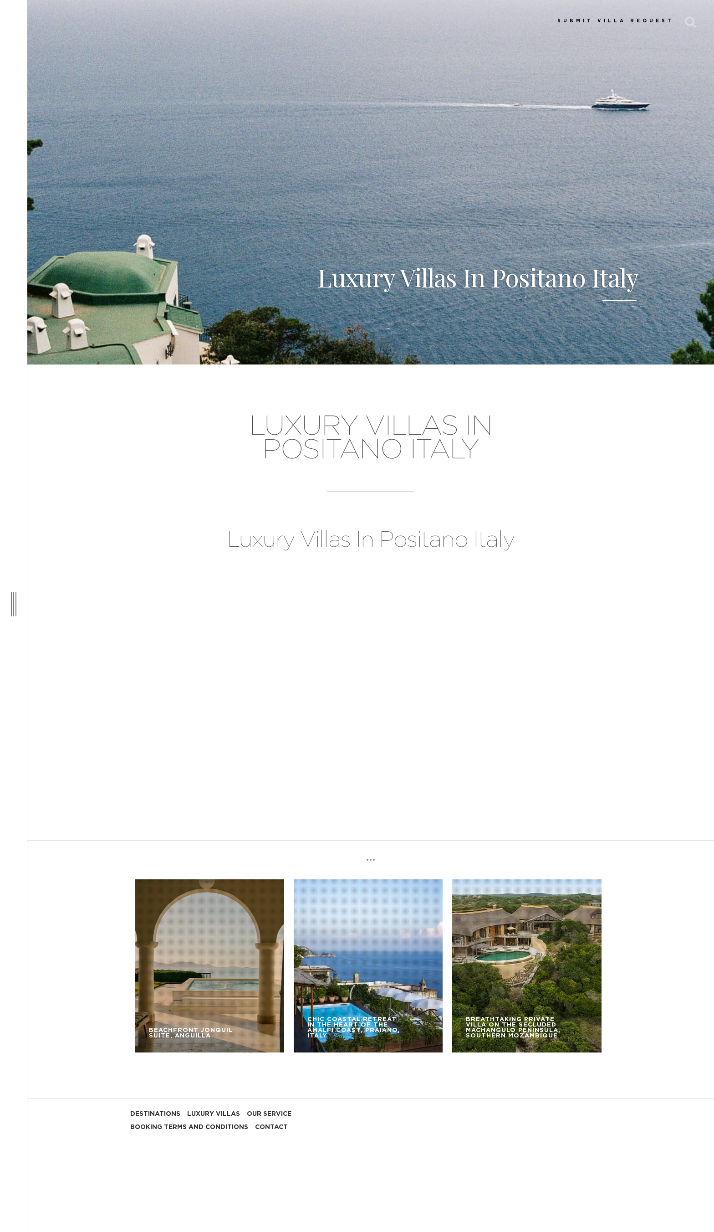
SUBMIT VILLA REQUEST (615, 21)
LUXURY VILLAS (213, 1114)
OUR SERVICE (269, 1114)
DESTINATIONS (155, 1114)
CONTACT (271, 1127)
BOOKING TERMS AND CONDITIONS (189, 1127)
